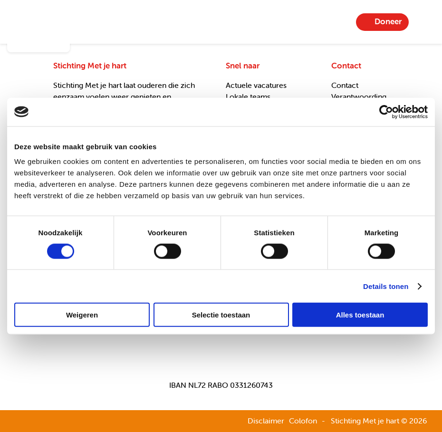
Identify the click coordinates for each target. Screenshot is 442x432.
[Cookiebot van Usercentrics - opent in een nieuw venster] (386, 112)
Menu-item (423, 22)
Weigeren (82, 315)
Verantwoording (358, 96)
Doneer (388, 21)
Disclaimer (266, 420)
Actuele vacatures (256, 85)
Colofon (303, 420)
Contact (344, 85)
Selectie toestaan (221, 315)
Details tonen (385, 286)
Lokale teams (248, 96)
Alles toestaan (360, 315)
